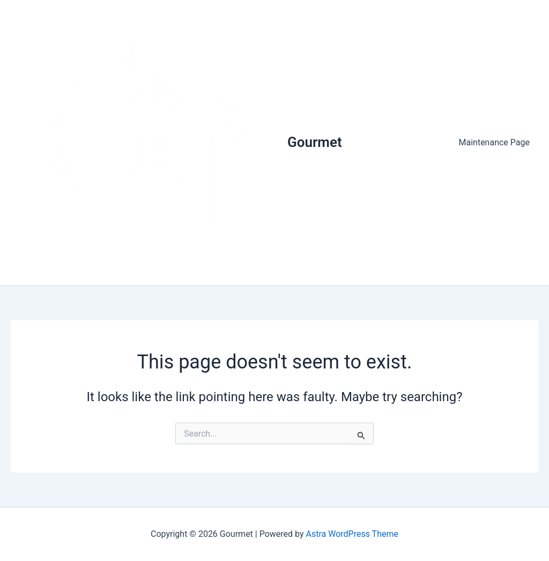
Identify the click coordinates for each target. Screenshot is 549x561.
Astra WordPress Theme (352, 534)
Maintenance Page (494, 142)
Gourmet (314, 142)
